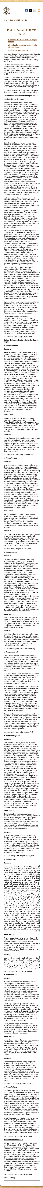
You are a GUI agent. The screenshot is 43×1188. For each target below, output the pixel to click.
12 (22, 20)
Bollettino (11, 20)
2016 (18, 20)
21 (26, 20)
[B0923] (22, 34)
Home (5, 20)
